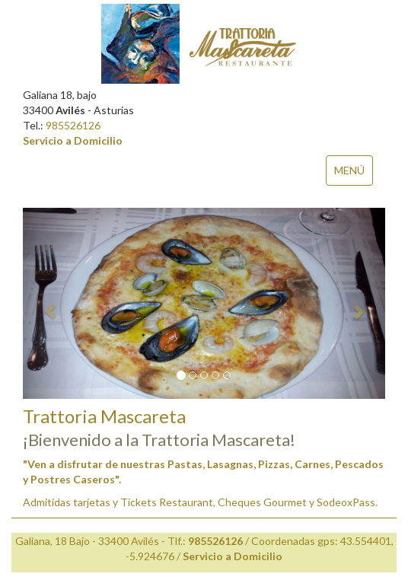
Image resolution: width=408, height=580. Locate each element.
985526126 (73, 125)
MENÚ (349, 170)
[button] (50, 303)
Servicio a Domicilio (73, 140)
